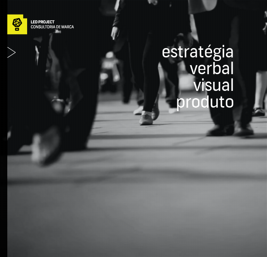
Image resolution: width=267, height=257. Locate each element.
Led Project (40, 24)
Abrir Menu (11, 52)
